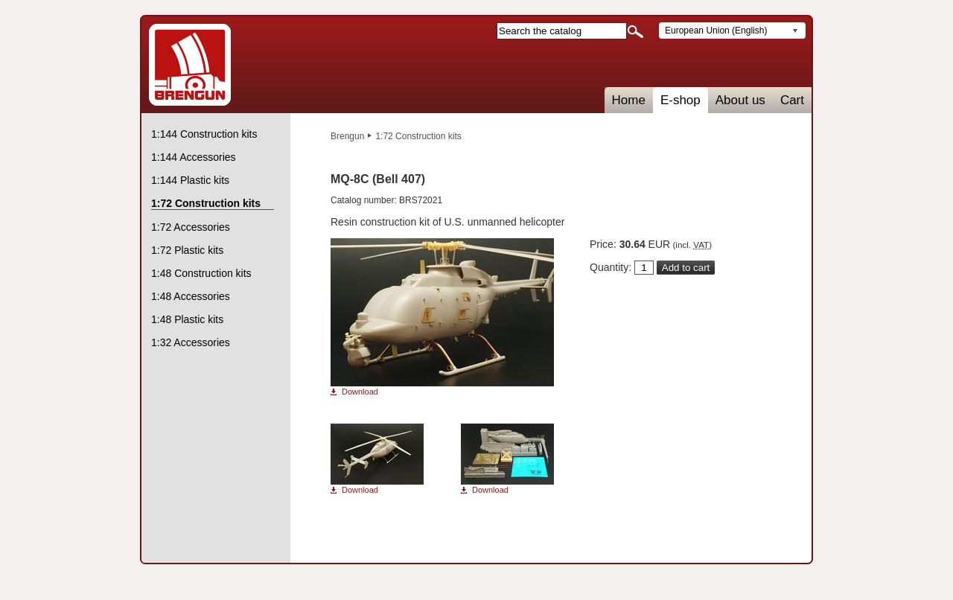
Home (629, 100)
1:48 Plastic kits (187, 319)
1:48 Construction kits (201, 273)
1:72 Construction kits (418, 136)
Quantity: (610, 267)
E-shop (680, 100)
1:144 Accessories (193, 157)
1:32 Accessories (190, 342)
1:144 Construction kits (204, 134)
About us (740, 100)
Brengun (347, 136)
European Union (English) (716, 30)
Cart (792, 100)
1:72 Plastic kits (187, 250)
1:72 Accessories (190, 227)
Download (360, 392)
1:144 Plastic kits (190, 180)
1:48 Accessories (190, 296)
